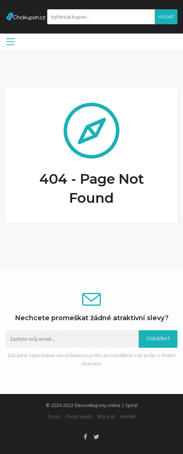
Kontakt (128, 416)
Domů (54, 416)
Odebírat (158, 338)
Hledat (166, 16)
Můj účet (106, 416)
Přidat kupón (79, 416)
